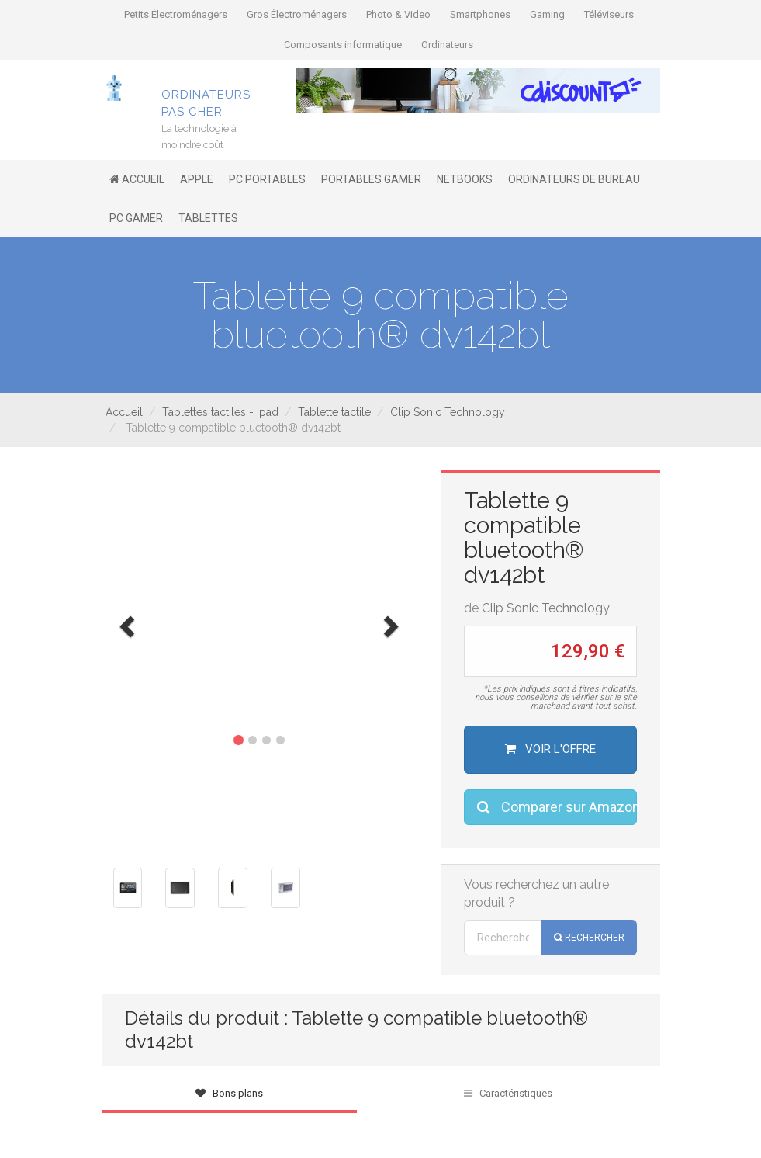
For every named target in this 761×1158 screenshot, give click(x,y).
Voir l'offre (550, 749)
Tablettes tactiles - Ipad (220, 412)
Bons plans (229, 1093)
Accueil (124, 412)
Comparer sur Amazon (557, 807)
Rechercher (589, 937)
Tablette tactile (334, 412)
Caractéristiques (508, 1093)
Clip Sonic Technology (447, 412)
